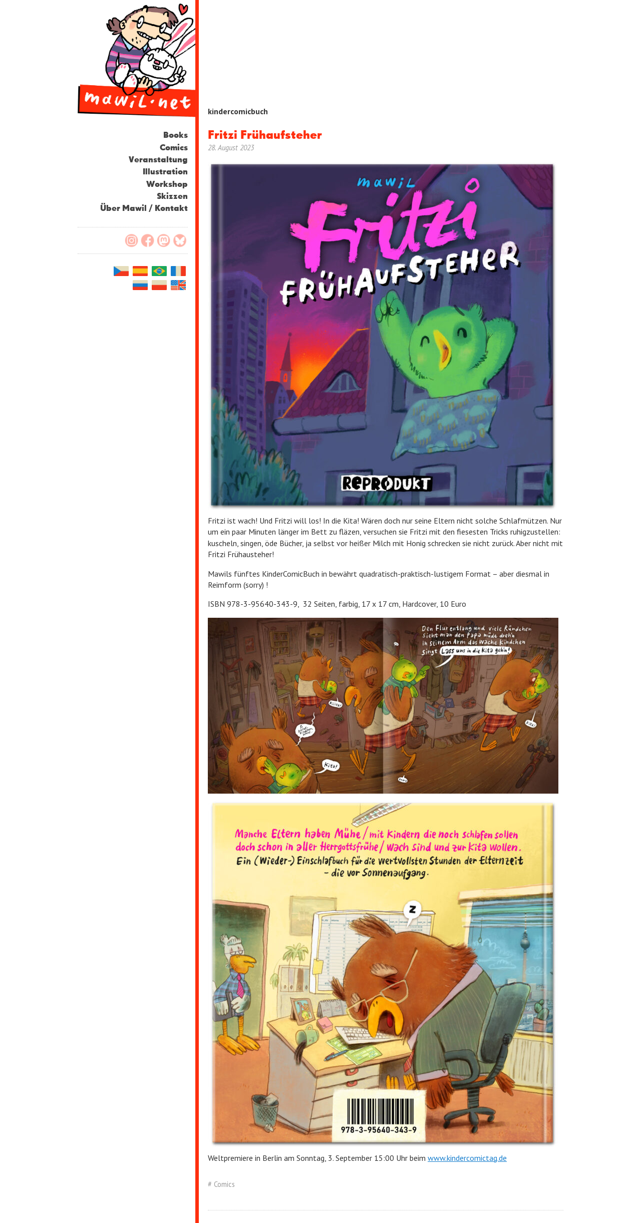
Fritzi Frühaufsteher (265, 135)
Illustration (165, 172)
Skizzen (172, 196)
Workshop (167, 184)
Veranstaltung (158, 160)
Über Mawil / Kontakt (144, 208)
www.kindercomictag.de (467, 1158)
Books (175, 135)
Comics (174, 148)
